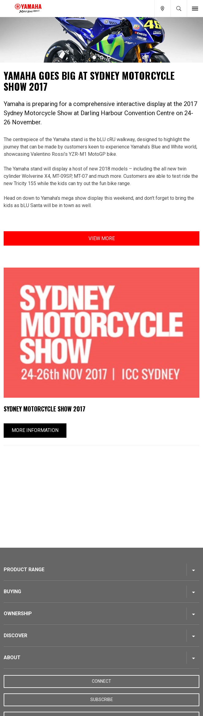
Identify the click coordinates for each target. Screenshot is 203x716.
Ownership (18, 613)
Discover (15, 635)
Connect (101, 681)
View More (101, 238)
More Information (35, 430)
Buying (12, 591)
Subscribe (101, 699)
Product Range (24, 569)
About (12, 657)
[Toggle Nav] (195, 8)
